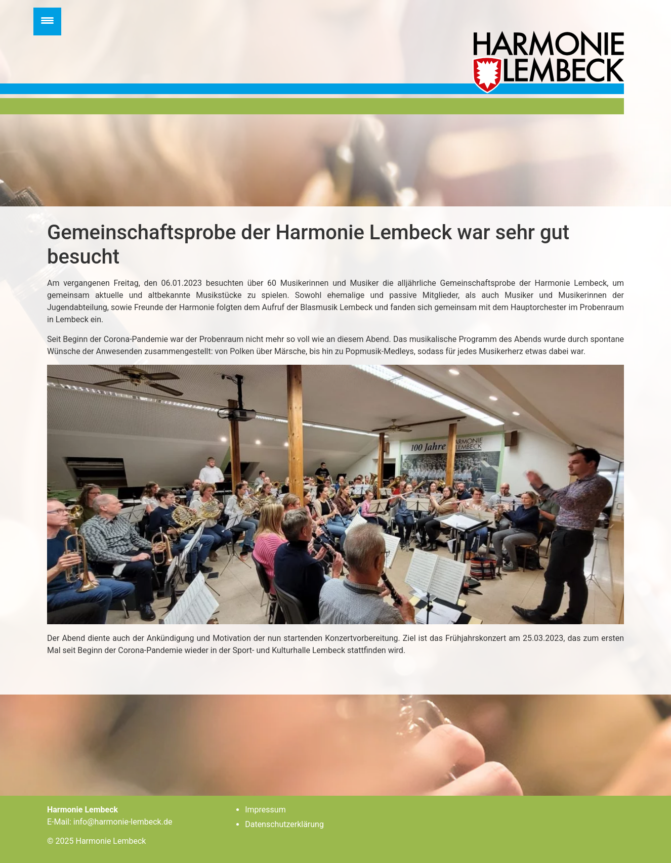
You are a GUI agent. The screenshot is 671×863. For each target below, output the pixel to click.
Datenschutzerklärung (284, 824)
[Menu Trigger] (47, 21)
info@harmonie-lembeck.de (123, 822)
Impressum (265, 809)
